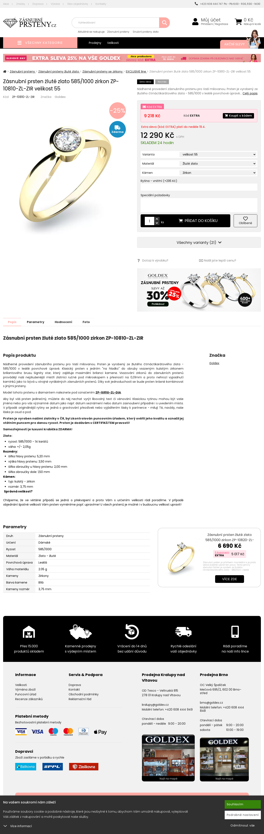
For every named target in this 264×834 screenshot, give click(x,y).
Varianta (148, 154)
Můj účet (211, 20)
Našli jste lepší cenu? (217, 260)
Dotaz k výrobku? (152, 260)
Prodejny (95, 43)
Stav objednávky (77, 4)
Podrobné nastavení (243, 815)
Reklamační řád (80, 699)
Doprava (37, 4)
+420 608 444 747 (209, 4)
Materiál (148, 164)
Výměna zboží (25, 689)
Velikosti (113, 43)
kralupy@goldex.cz (155, 704)
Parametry (37, 322)
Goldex (60, 97)
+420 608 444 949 (179, 709)
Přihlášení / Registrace (214, 24)
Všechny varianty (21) (199, 242)
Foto (91, 322)
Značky (20, 4)
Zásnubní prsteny (118, 31)
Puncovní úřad (25, 694)
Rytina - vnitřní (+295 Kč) (159, 181)
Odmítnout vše (243, 825)
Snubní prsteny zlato (146, 31)
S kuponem (222, 552)
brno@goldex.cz (211, 702)
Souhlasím (235, 804)
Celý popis (250, 93)
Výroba (55, 4)
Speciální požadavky (155, 195)
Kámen (147, 173)
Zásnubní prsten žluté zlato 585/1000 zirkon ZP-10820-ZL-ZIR (229, 539)
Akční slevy (238, 44)
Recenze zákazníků (29, 699)
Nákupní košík (252, 24)
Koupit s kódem (238, 116)
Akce (6, 4)
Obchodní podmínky (84, 694)
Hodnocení (67, 322)
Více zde (229, 578)
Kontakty (100, 4)
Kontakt (74, 689)
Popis (13, 322)
